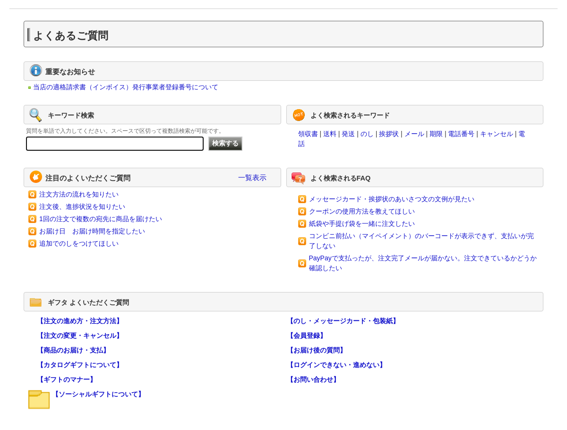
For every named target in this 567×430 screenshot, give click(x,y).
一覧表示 (252, 177)
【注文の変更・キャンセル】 (80, 335)
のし (367, 134)
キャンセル (496, 134)
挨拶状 (389, 134)
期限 (436, 134)
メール (414, 134)
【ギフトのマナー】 (66, 379)
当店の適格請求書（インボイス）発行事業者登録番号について (125, 87)
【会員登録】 (306, 335)
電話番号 (461, 134)
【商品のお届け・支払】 (73, 350)
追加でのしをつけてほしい (79, 243)
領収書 (308, 134)
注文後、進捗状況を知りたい (82, 206)
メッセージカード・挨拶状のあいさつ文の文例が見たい (391, 199)
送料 (329, 134)
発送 (348, 134)
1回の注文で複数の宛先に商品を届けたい (100, 219)
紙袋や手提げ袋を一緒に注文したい (362, 223)
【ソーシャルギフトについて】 (98, 394)
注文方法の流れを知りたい (79, 194)
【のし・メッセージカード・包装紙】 (343, 321)
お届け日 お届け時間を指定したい (92, 231)
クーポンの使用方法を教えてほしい (362, 211)
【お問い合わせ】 (313, 379)
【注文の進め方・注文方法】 (80, 321)
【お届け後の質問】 (316, 350)
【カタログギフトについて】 (80, 365)
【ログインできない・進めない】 (336, 365)
